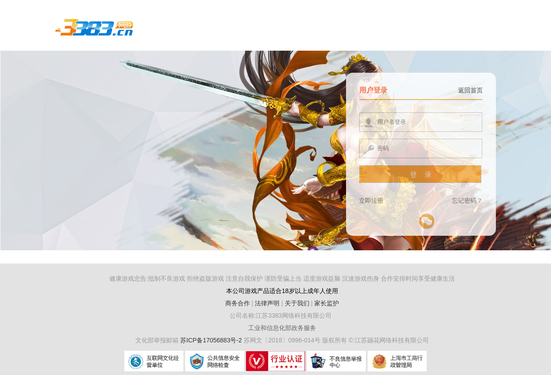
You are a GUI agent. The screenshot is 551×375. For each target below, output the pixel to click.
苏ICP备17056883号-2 (212, 340)
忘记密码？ (467, 200)
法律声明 (267, 303)
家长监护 (326, 303)
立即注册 (371, 200)
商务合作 (237, 303)
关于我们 (297, 303)
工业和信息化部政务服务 (282, 327)
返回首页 (470, 90)
